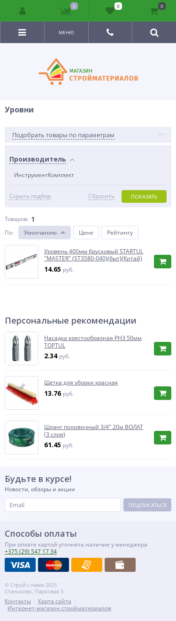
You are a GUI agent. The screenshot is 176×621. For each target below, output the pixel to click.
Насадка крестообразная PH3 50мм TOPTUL (93, 341)
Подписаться (148, 505)
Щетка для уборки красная (81, 382)
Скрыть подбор (30, 196)
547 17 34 (31, 551)
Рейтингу (120, 233)
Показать (144, 196)
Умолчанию (40, 233)
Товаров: (17, 219)
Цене (86, 233)
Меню (66, 32)
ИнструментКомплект (44, 175)
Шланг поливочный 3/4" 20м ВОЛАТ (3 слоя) (93, 430)
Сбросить (101, 196)
